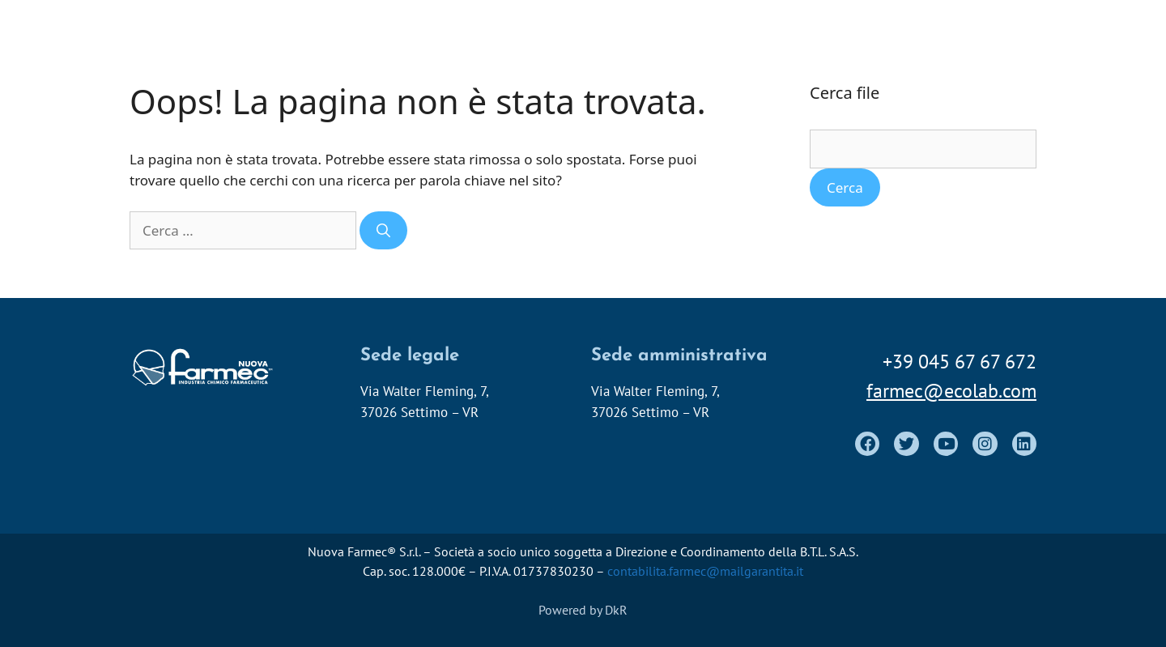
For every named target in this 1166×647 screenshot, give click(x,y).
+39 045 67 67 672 (959, 361)
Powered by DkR (583, 610)
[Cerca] (383, 230)
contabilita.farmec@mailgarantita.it (705, 571)
